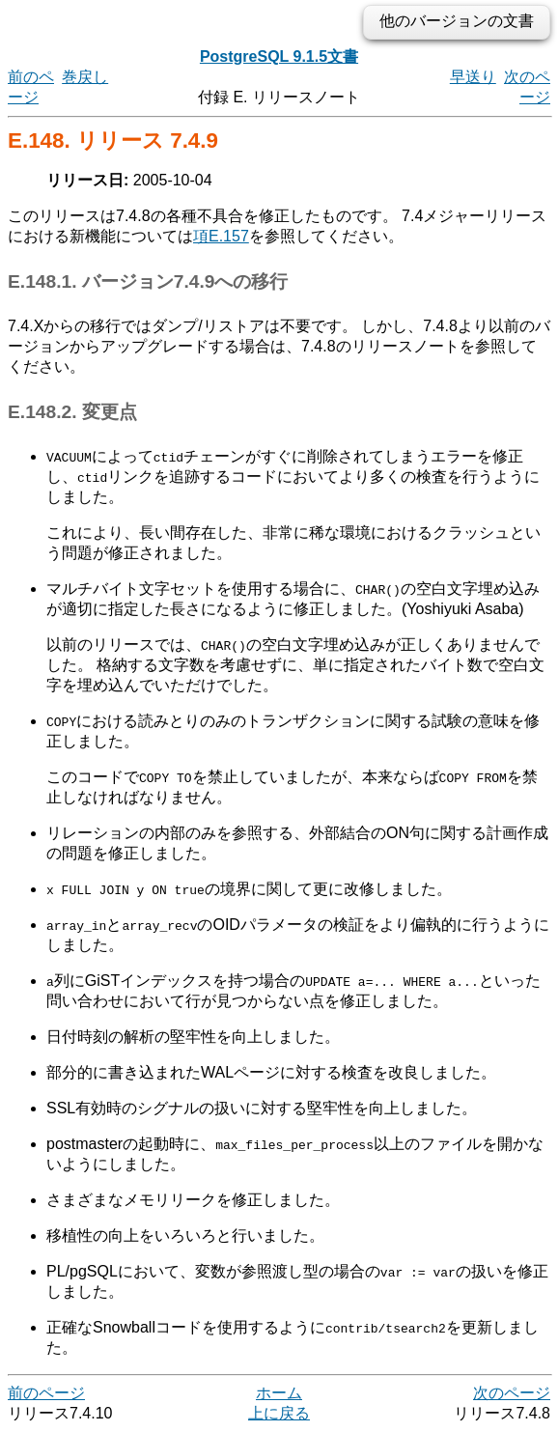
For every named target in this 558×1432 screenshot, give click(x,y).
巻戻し (85, 77)
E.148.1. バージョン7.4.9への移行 (148, 281)
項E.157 (221, 236)
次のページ (511, 1393)
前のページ (46, 1393)
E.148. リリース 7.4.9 (113, 140)
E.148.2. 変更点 (72, 412)
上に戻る (279, 1413)
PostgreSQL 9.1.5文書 (279, 56)
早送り (473, 77)
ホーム (279, 1393)
